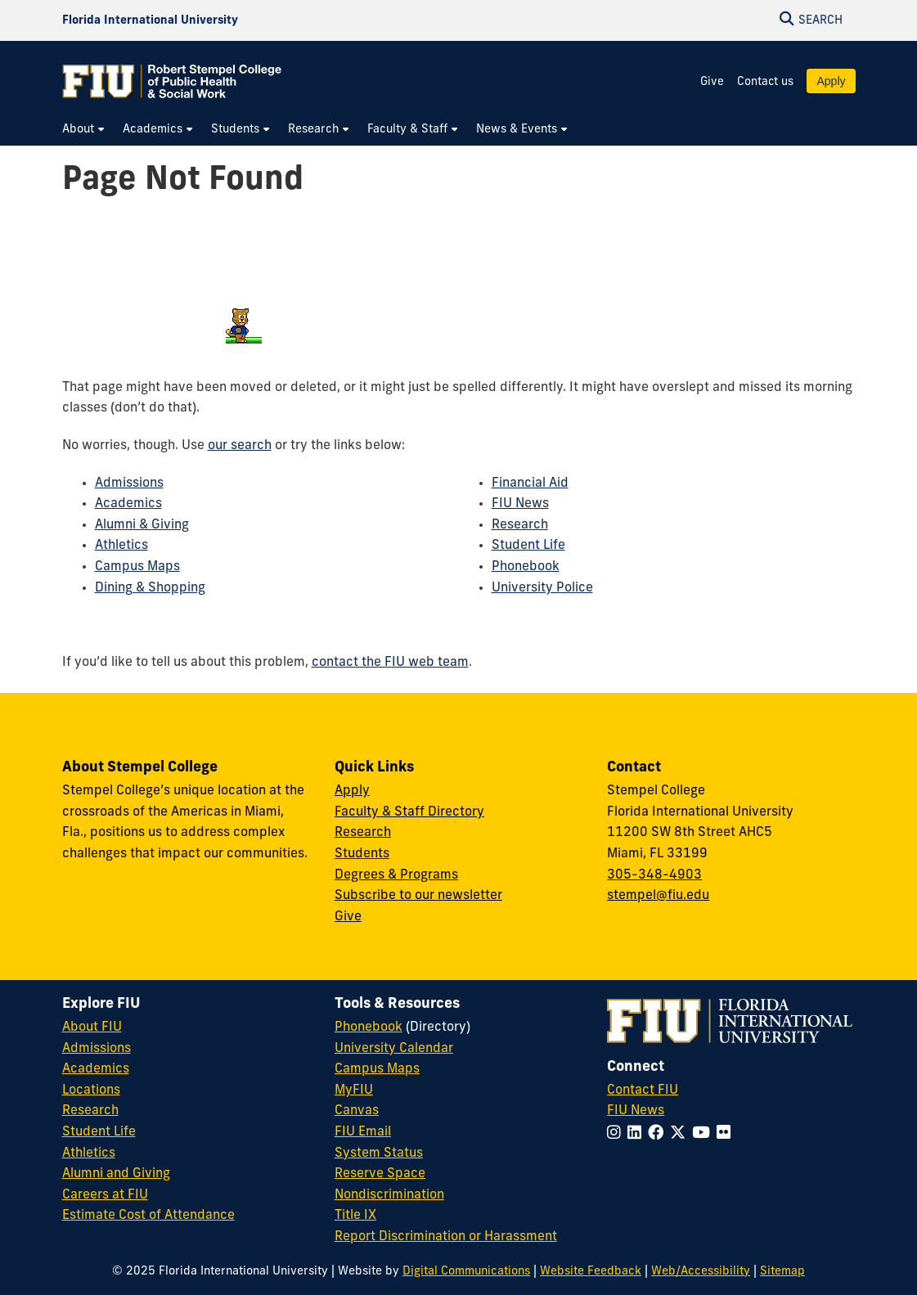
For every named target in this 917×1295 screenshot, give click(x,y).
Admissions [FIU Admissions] (96, 1048)
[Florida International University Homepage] (150, 20)
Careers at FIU (105, 1195)
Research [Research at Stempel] (363, 832)
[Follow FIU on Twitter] (681, 1134)
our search (240, 445)
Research (520, 525)
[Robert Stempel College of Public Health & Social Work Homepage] (172, 81)
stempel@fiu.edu (658, 895)
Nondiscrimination (389, 1195)
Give (712, 82)
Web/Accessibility (700, 1272)
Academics (128, 503)
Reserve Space (380, 1173)
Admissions (129, 483)
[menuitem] (84, 130)
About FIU (92, 1027)
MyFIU (354, 1090)
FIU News (520, 503)
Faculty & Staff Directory (409, 812)
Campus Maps (137, 566)
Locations (91, 1090)
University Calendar (394, 1048)
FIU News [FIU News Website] (635, 1110)
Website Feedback (590, 1272)
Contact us (765, 82)
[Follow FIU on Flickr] (727, 1134)
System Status (379, 1153)
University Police (542, 588)
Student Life (528, 545)
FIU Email (363, 1132)
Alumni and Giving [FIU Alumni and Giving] (116, 1173)
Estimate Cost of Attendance (148, 1215)
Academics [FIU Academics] (95, 1069)
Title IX (355, 1215)
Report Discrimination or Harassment (446, 1236)
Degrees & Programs (396, 875)
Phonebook (526, 566)
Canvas (357, 1110)
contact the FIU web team (390, 662)
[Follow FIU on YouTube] (704, 1134)
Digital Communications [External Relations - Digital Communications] (466, 1272)
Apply (830, 81)
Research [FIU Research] (90, 1110)
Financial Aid (530, 483)
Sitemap (782, 1272)
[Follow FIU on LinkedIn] (637, 1134)
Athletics (121, 545)
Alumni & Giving (142, 525)
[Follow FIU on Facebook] (659, 1134)
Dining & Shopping (150, 588)
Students (362, 854)
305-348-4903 (654, 875)
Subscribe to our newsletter (418, 895)
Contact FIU (642, 1090)
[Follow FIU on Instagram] (617, 1134)
